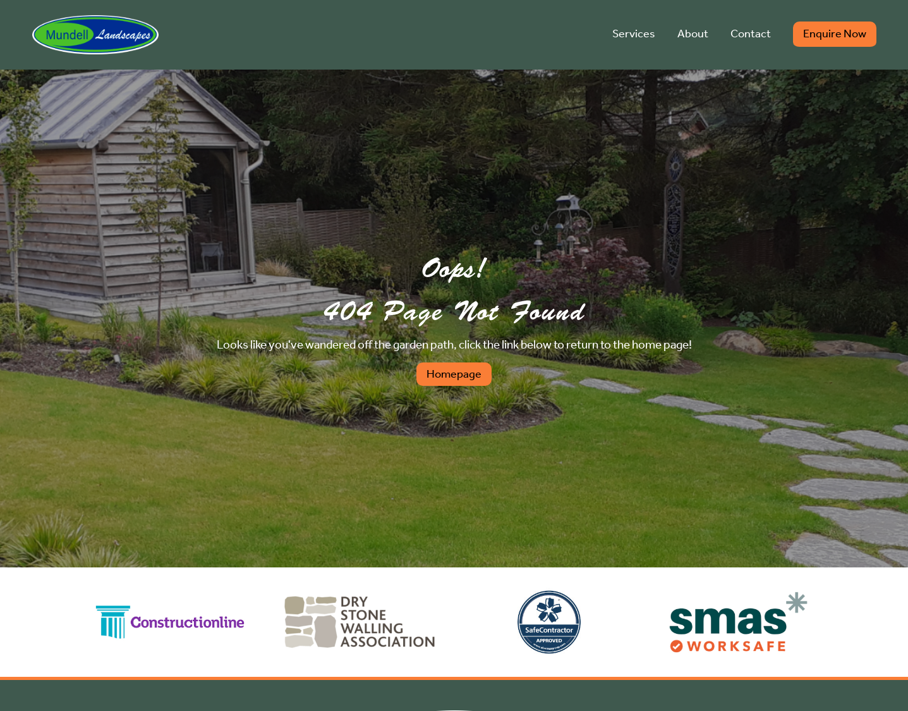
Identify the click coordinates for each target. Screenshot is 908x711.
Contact (750, 33)
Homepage (454, 374)
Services (633, 33)
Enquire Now (834, 33)
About (692, 33)
